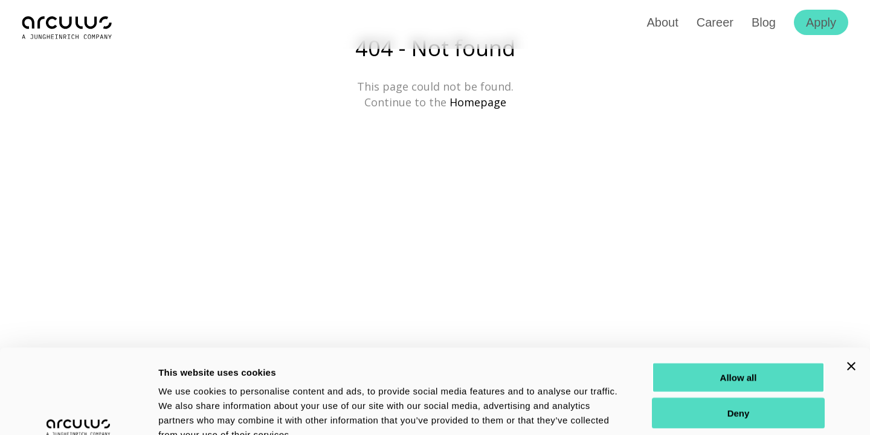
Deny (738, 340)
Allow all (738, 305)
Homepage (478, 102)
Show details (634, 411)
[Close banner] (851, 293)
